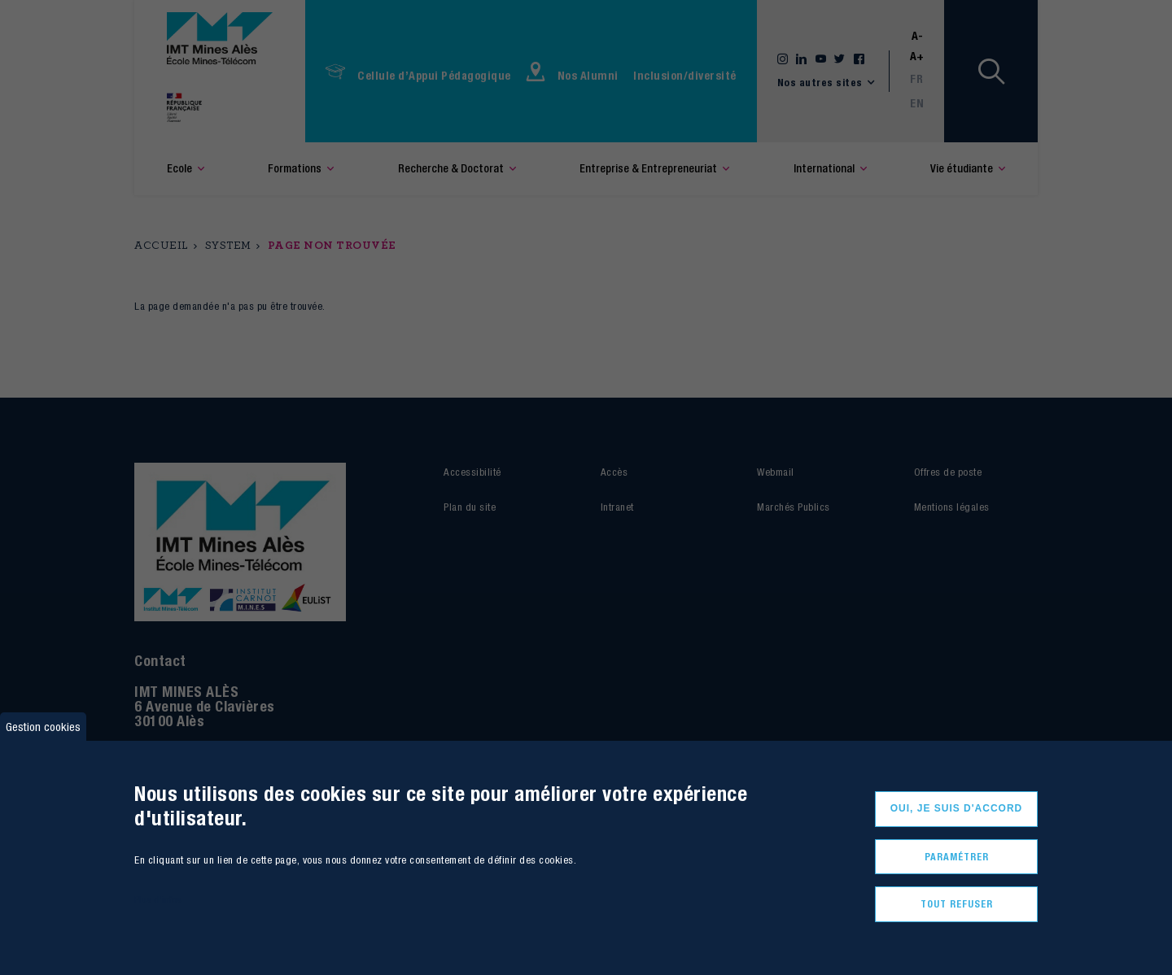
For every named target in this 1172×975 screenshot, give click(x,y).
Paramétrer (957, 857)
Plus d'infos (157, 900)
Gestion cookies (43, 726)
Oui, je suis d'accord (956, 808)
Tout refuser (957, 904)
